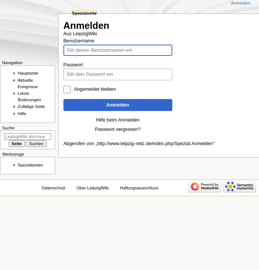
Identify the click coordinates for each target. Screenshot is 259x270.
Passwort (73, 65)
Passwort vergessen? (117, 129)
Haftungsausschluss (139, 188)
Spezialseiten (30, 165)
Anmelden (117, 105)
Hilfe (22, 113)
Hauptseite (28, 73)
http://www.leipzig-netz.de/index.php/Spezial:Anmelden (155, 143)
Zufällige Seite (31, 106)
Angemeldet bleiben (95, 89)
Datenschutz (54, 188)
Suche (8, 128)
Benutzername (79, 41)
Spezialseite (84, 13)
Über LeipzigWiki (93, 188)
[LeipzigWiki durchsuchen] (27, 136)
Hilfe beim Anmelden (117, 120)
